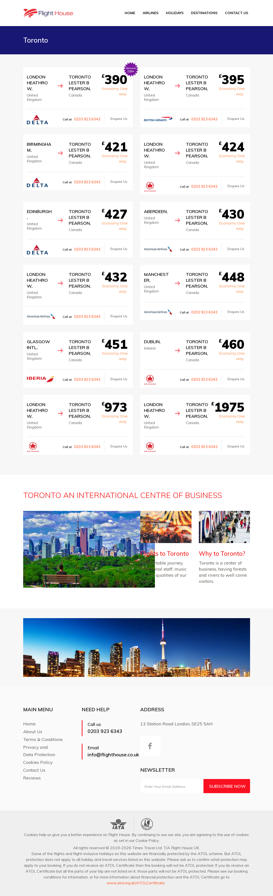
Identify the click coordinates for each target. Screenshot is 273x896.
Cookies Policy (38, 762)
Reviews (32, 778)
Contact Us (236, 13)
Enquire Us (119, 119)
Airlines (150, 13)
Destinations (204, 13)
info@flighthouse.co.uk (113, 754)
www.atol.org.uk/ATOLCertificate (136, 882)
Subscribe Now (227, 786)
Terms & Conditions (43, 739)
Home (130, 13)
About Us (32, 731)
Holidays (174, 13)
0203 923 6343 (87, 119)
